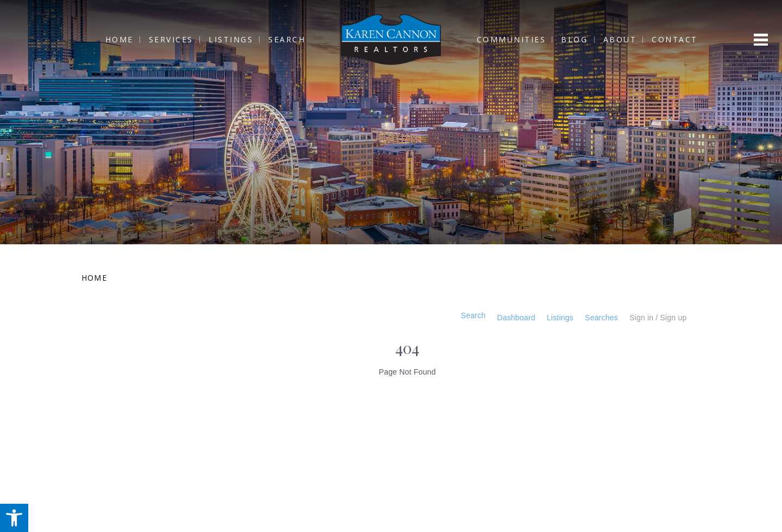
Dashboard (500, 317)
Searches (594, 317)
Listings (223, 40)
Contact (682, 40)
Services (163, 40)
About (628, 40)
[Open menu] (761, 40)
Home (111, 40)
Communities (519, 40)
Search (279, 40)
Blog (582, 40)
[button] (14, 518)
